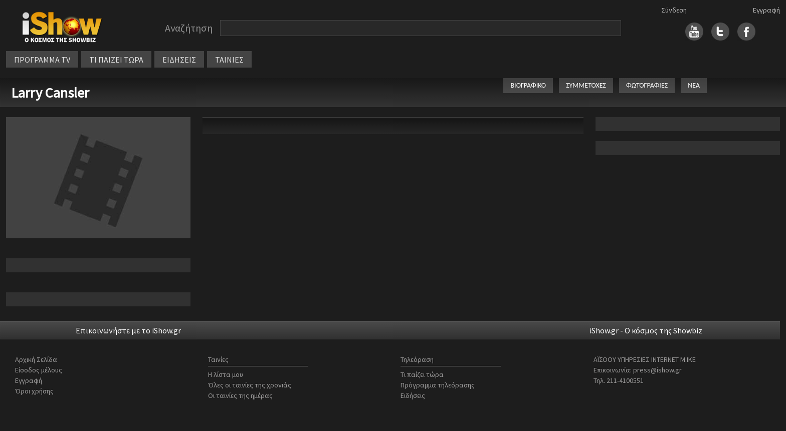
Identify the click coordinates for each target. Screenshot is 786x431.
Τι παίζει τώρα (422, 374)
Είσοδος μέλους (38, 369)
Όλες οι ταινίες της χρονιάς (249, 384)
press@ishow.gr (657, 369)
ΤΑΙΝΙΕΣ (229, 60)
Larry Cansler (50, 93)
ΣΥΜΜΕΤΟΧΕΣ (586, 85)
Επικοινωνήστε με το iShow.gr (128, 330)
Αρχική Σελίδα (36, 359)
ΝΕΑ (694, 85)
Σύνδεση (674, 10)
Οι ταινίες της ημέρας (240, 395)
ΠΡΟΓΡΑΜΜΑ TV (42, 60)
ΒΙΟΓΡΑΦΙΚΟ (528, 85)
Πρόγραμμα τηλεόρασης (438, 384)
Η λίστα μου (225, 374)
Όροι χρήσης (34, 390)
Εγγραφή (766, 10)
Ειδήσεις (413, 395)
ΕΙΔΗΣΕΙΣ (179, 60)
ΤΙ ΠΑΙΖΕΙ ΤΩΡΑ (116, 60)
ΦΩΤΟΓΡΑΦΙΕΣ (647, 85)
